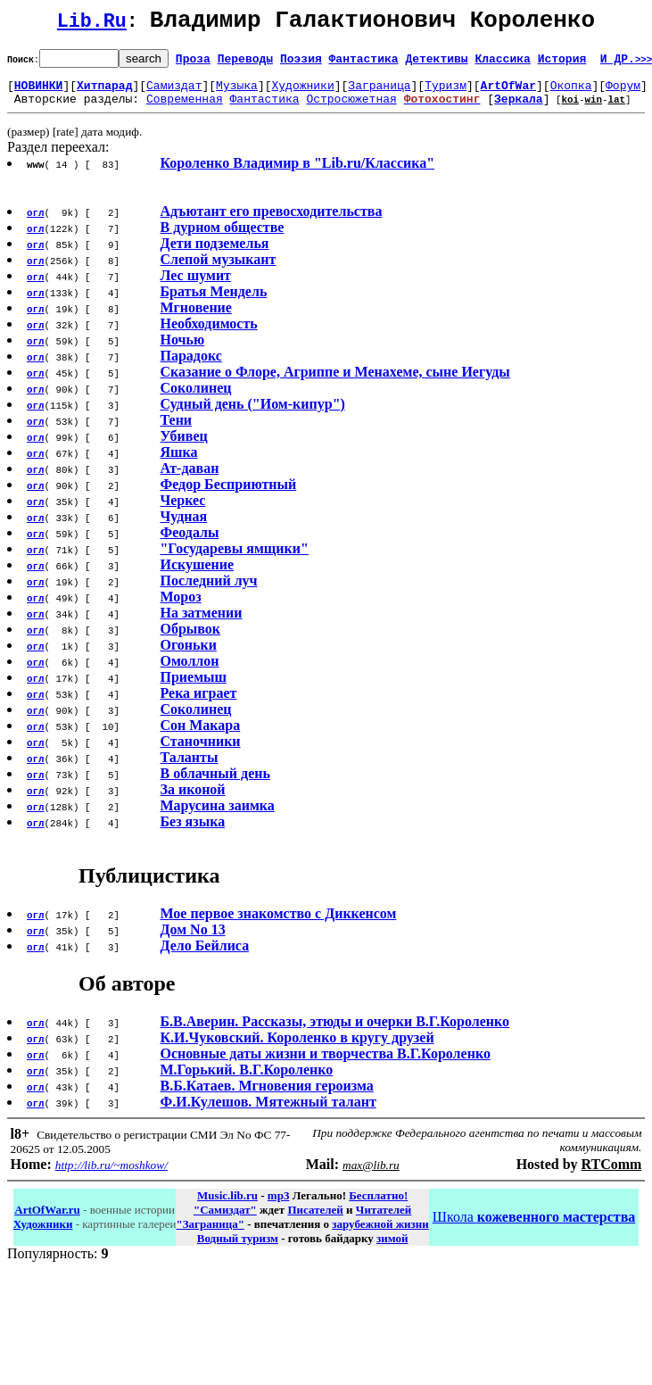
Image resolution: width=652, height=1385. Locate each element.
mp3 (279, 1206)
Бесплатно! (378, 1206)
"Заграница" (209, 1234)
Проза (193, 63)
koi (570, 109)
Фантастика (364, 63)
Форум (623, 93)
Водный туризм (237, 1249)
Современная (184, 109)
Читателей (383, 1220)
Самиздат (174, 93)
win (593, 109)
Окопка (571, 93)
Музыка (237, 93)
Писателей (315, 1220)
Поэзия (301, 63)
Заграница (379, 93)
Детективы (436, 63)
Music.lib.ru (227, 1206)
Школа (534, 1227)
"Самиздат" (225, 1220)
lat (616, 109)
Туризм (445, 93)
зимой (392, 1249)
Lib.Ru (92, 24)
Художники (302, 93)
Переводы (245, 63)
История (562, 63)
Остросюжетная (351, 109)
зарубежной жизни (380, 1234)
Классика (502, 63)
